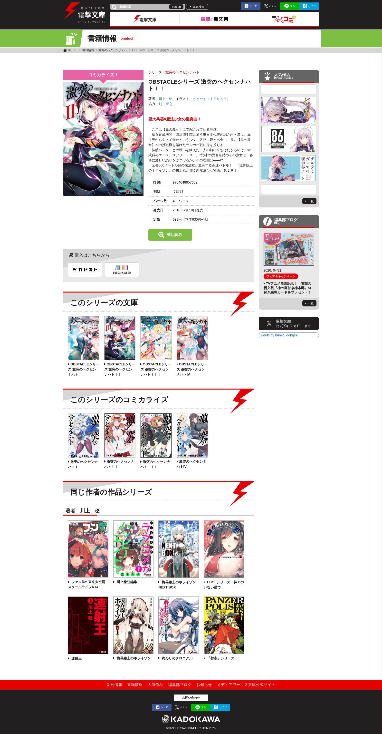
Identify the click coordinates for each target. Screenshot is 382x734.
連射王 (76, 658)
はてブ (312, 6)
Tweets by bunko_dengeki (278, 335)
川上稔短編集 (126, 582)
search (176, 7)
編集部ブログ (179, 685)
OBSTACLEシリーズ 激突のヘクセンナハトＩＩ (119, 369)
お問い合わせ (191, 697)
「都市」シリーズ (220, 658)
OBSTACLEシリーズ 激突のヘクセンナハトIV (192, 369)
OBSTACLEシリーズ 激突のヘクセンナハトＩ (83, 369)
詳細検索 (198, 7)
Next (289, 189)
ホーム (72, 50)
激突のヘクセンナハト (113, 50)
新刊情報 (114, 685)
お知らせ (204, 685)
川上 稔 (165, 99)
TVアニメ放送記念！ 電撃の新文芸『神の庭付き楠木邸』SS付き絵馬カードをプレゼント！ (288, 288)
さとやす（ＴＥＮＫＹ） (211, 99)
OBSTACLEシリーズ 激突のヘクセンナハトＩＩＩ (156, 369)
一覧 (310, 201)
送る (292, 6)
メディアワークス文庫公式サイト (246, 685)
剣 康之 (165, 104)
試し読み (174, 235)
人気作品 (155, 685)
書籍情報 (88, 50)
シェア (253, 6)
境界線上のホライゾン (133, 658)
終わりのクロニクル (176, 658)
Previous (289, 89)
